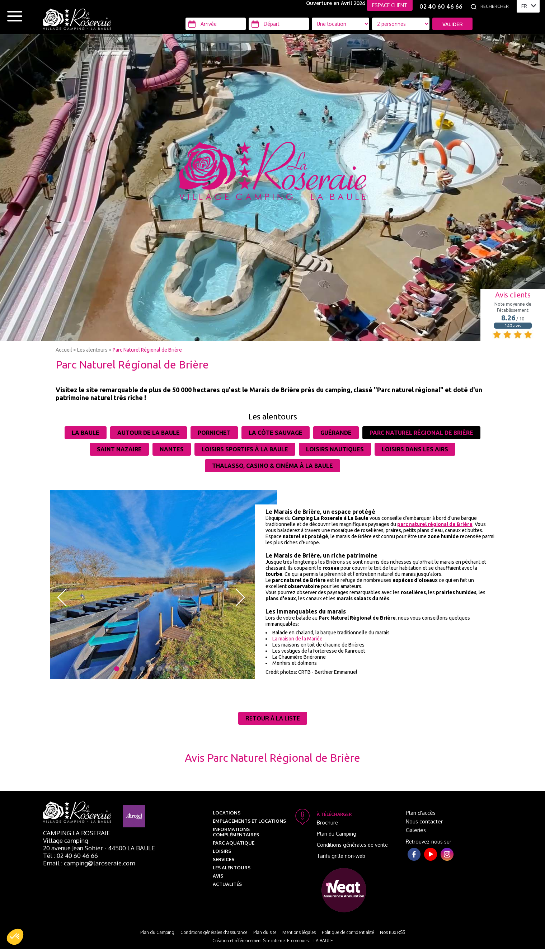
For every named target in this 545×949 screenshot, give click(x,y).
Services (223, 859)
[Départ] (279, 24)
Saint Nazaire (119, 449)
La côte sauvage (275, 432)
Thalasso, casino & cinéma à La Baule (272, 465)
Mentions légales (299, 932)
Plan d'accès (421, 812)
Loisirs (222, 851)
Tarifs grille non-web (341, 856)
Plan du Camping (336, 834)
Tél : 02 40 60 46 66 (70, 855)
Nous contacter (424, 821)
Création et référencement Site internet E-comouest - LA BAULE (272, 940)
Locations (226, 813)
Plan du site (264, 932)
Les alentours (92, 350)
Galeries (416, 830)
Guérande (336, 432)
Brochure (327, 822)
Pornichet (214, 432)
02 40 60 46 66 (440, 6)
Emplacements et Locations (249, 821)
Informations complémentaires (236, 831)
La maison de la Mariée (297, 639)
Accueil (64, 350)
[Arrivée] (215, 24)
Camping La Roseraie (76, 833)
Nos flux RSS (392, 932)
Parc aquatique (233, 843)
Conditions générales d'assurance (213, 932)
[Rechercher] (496, 6)
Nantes (172, 449)
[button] (15, 936)
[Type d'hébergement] (400, 24)
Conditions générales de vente (352, 845)
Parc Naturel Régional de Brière (147, 350)
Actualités (227, 884)
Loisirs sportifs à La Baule (245, 449)
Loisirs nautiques (335, 449)
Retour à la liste (272, 718)
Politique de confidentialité (348, 932)
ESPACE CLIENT (389, 5)
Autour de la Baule (148, 432)
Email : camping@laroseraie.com (89, 863)
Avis (218, 876)
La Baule (85, 432)
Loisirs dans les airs (415, 449)
